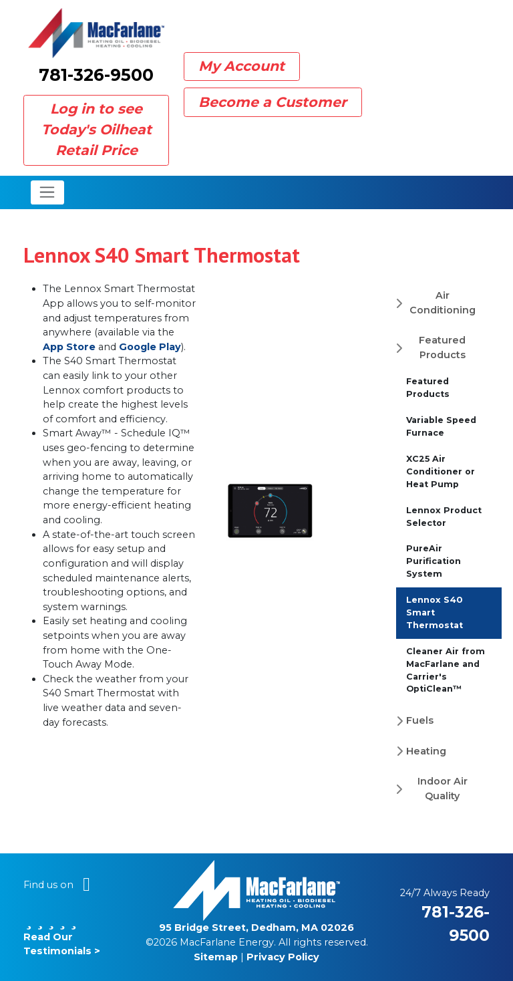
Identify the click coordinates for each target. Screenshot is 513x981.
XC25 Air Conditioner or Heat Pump (440, 471)
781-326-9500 (96, 75)
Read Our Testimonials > (61, 936)
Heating (426, 751)
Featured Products (442, 347)
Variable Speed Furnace (441, 426)
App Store (69, 347)
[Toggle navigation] (48, 192)
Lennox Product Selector (444, 516)
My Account (241, 65)
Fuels (420, 720)
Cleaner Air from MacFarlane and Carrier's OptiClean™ (445, 670)
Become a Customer (272, 102)
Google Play (150, 347)
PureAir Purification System (433, 561)
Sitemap (216, 957)
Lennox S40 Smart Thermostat (434, 612)
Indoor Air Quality (442, 788)
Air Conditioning (442, 302)
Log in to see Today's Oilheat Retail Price (96, 129)
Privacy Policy (282, 957)
